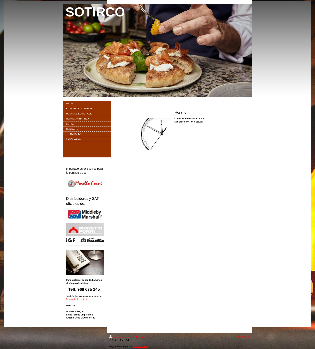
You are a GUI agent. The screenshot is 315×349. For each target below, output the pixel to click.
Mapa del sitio (143, 337)
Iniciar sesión (243, 336)
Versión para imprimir (122, 337)
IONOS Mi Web (140, 346)
